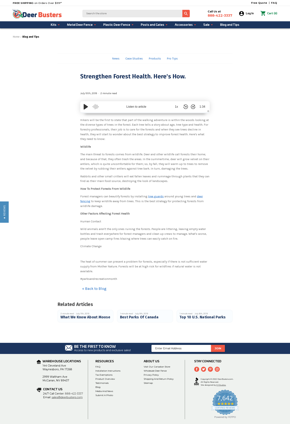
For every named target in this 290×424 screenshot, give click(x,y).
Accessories (185, 24)
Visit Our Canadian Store (157, 366)
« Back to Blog (94, 288)
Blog (97, 387)
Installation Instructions (107, 370)
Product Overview (105, 378)
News (115, 58)
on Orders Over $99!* (37, 2)
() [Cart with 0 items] (269, 13)
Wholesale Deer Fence (155, 370)
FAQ (274, 2)
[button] (4, 212)
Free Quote (259, 2)
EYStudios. (221, 385)
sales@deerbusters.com (67, 397)
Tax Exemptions (103, 374)
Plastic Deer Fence (118, 24)
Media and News (104, 391)
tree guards (156, 196)
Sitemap (148, 383)
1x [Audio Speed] (176, 106)
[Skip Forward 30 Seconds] (193, 106)
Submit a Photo (104, 395)
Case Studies (134, 58)
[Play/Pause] (86, 106)
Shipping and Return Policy (159, 378)
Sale (208, 24)
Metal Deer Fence (81, 24)
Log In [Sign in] (246, 13)
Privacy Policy (151, 374)
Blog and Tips (229, 24)
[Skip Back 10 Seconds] (185, 106)
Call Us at (220, 14)
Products (155, 58)
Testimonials (102, 383)
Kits (55, 24)
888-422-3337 (74, 393)
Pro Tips (172, 58)
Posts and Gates (154, 24)
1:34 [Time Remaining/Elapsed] (202, 106)
